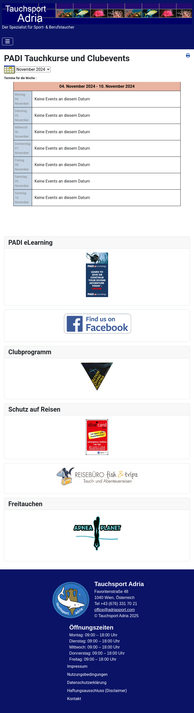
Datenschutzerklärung (87, 682)
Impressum (77, 666)
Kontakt (74, 698)
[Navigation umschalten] (7, 41)
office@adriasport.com (114, 610)
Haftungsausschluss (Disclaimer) (97, 690)
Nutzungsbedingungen (87, 674)
